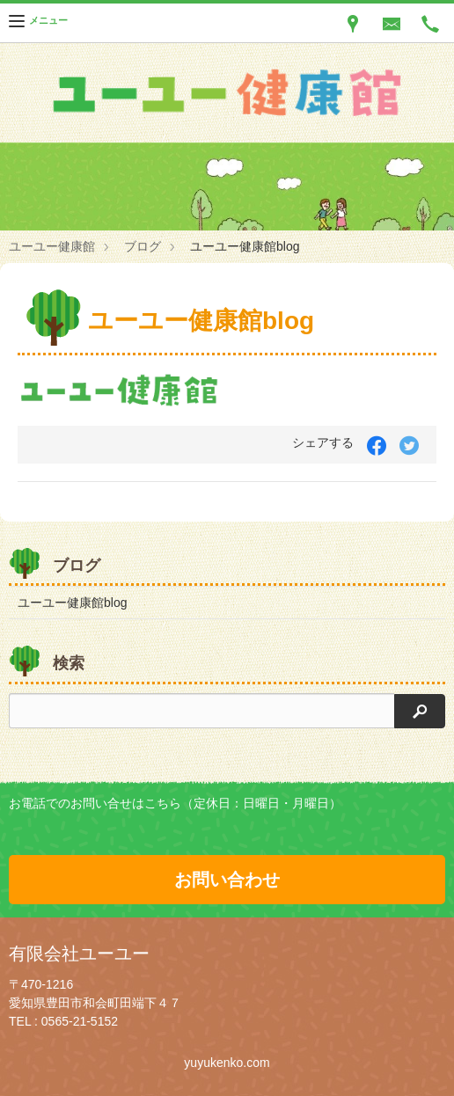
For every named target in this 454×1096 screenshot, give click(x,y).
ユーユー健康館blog (72, 602)
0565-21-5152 (79, 1021)
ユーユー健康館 (52, 246)
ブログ (142, 246)
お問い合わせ (227, 879)
